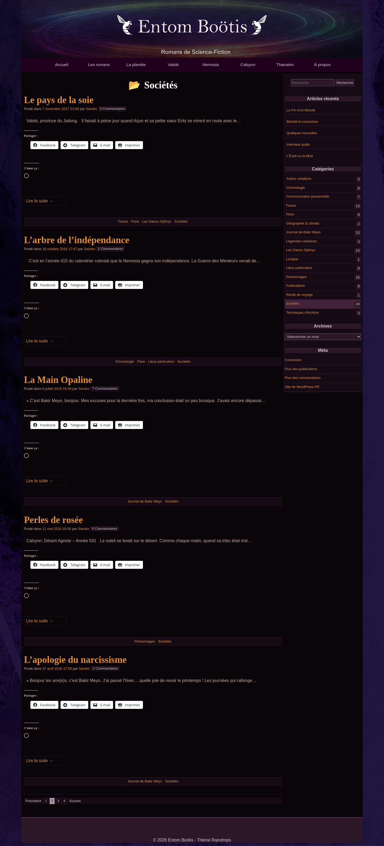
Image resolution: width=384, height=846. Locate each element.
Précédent (33, 801)
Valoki (173, 64)
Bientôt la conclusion (302, 122)
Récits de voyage (299, 294)
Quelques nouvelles (301, 133)
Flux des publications (301, 369)
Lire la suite (39, 201)
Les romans (99, 64)
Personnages (296, 277)
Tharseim (285, 64)
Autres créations (298, 179)
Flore (290, 214)
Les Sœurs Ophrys (300, 250)
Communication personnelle (307, 196)
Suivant (75, 801)
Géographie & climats (302, 223)
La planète (136, 64)
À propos (322, 64)
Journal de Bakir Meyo (303, 232)
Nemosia (210, 64)
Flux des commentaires (303, 378)
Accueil (61, 64)
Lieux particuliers (299, 268)
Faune (291, 205)
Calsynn (247, 64)
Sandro (91, 109)
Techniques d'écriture (302, 312)
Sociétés (292, 303)
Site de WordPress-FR (302, 387)
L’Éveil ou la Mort (299, 156)
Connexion (293, 360)
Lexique (292, 259)
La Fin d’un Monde (300, 110)
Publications (295, 286)
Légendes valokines (301, 241)
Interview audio (298, 144)
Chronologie (295, 187)
